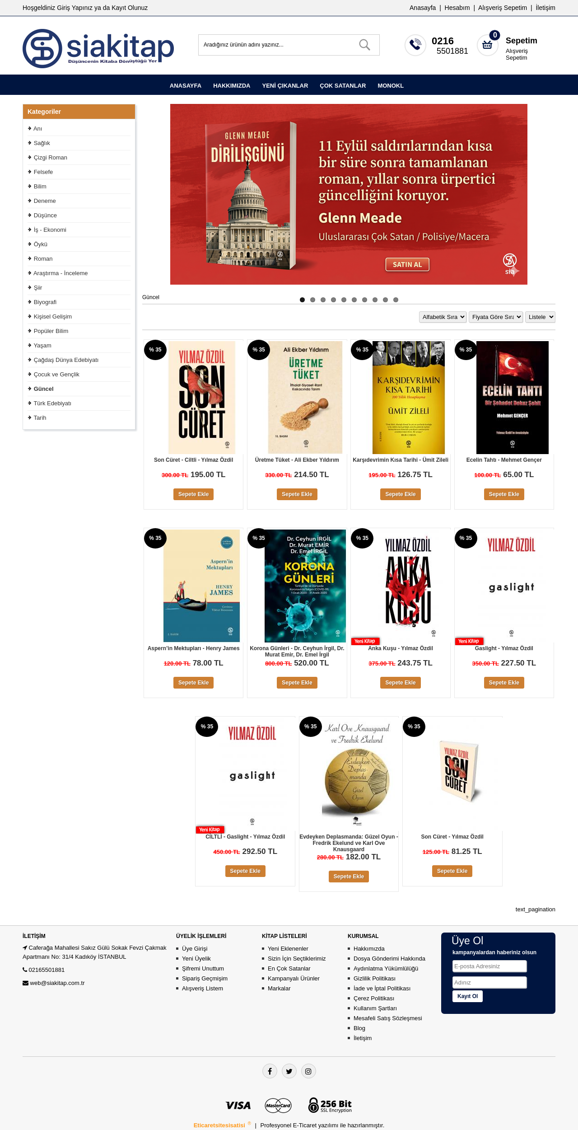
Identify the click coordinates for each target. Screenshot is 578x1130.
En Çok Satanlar (289, 968)
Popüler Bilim (51, 331)
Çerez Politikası (374, 998)
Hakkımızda (369, 948)
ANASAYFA (185, 85)
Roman (43, 258)
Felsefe (43, 172)
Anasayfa (423, 7)
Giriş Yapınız (75, 7)
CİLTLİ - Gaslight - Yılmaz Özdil (245, 837)
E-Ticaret (305, 1125)
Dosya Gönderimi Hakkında (389, 958)
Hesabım (457, 7)
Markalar (279, 988)
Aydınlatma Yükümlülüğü (386, 968)
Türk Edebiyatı (52, 403)
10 (395, 299)
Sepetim (521, 40)
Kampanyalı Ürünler (294, 978)
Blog (359, 1028)
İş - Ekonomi (50, 229)
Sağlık (42, 143)
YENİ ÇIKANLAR (285, 85)
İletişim (545, 7)
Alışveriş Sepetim (517, 54)
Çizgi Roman (50, 157)
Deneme (45, 200)
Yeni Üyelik (196, 958)
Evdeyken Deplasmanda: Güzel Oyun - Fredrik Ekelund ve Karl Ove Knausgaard (348, 843)
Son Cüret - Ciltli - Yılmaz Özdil (193, 460)
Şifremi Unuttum (203, 968)
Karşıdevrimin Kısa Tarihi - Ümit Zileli (400, 460)
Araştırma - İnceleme (60, 273)
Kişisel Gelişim (53, 316)
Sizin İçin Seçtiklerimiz (297, 958)
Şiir (38, 287)
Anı (37, 128)
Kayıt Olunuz (130, 7)
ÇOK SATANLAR (343, 85)
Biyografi (45, 302)
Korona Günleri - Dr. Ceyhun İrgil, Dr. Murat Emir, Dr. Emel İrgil (297, 651)
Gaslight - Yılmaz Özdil (504, 648)
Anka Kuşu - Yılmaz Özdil (400, 648)
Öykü (40, 244)
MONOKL (391, 85)
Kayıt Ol (467, 996)
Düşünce (45, 215)
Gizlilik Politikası (375, 978)
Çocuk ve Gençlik (56, 374)
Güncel (44, 388)
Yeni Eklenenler (288, 948)
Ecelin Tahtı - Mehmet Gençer (504, 460)
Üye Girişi (194, 948)
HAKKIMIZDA (231, 85)
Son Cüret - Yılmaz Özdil (452, 837)
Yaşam (42, 345)
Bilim (40, 186)
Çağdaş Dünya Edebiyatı (66, 359)
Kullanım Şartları (375, 1008)
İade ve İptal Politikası (382, 988)
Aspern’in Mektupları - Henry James (194, 648)
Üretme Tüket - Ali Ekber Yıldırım (297, 460)
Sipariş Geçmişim (205, 978)
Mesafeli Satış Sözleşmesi (388, 1018)
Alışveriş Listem (202, 988)
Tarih (39, 417)
